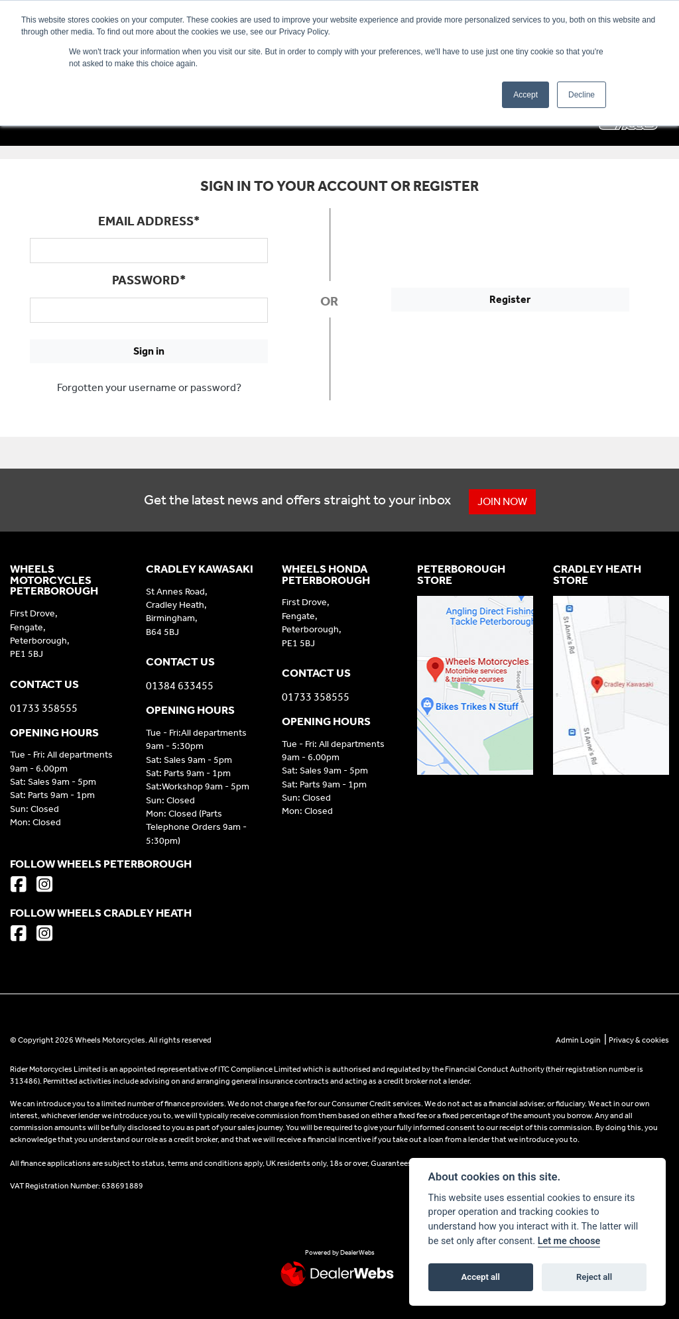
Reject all (594, 1277)
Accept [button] (525, 94)
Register (509, 299)
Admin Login (578, 1040)
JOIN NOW (502, 501)
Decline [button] (581, 94)
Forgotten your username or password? (149, 387)
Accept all (481, 1277)
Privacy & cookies (639, 1040)
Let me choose (569, 1241)
